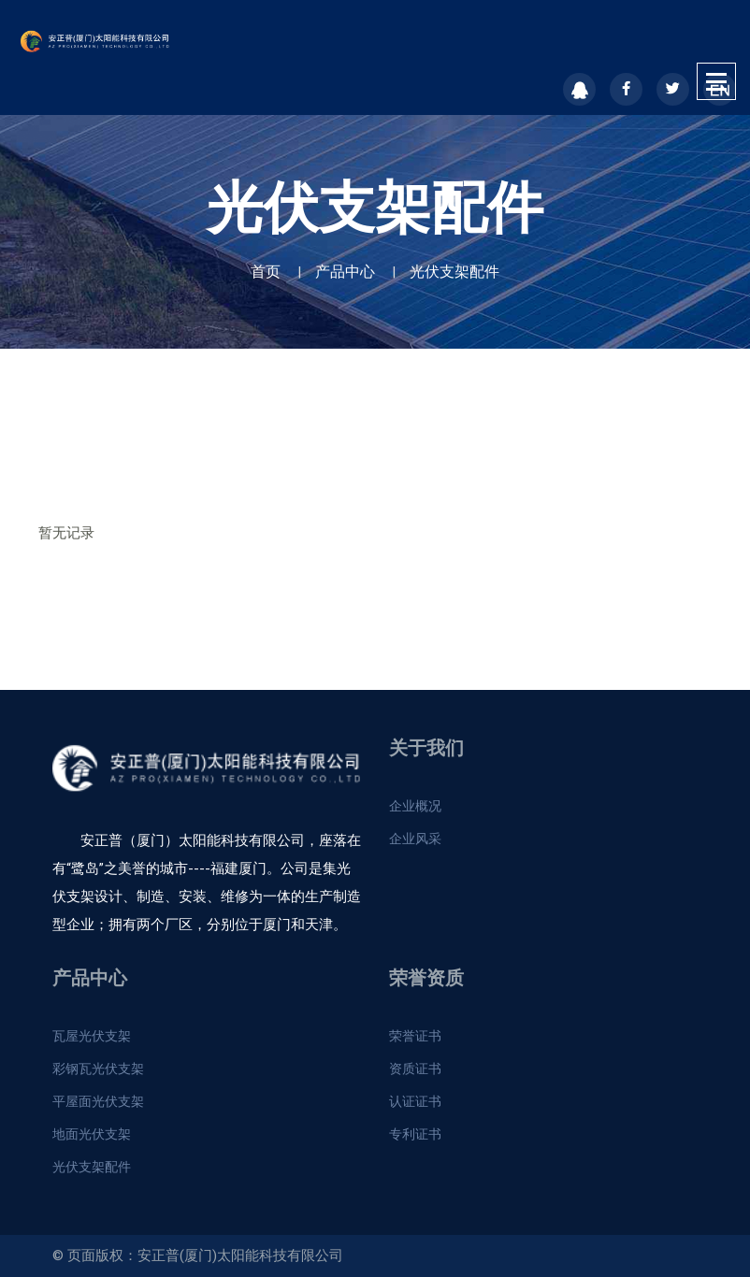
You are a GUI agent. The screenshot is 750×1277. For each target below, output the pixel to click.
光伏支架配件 (454, 271)
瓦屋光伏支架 (91, 1035)
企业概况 (415, 805)
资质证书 (415, 1068)
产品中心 (345, 271)
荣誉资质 (426, 978)
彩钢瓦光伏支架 (98, 1068)
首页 (266, 271)
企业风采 (415, 838)
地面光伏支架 (91, 1133)
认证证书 (415, 1101)
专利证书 (415, 1133)
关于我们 (426, 748)
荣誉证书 (415, 1035)
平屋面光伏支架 (98, 1101)
